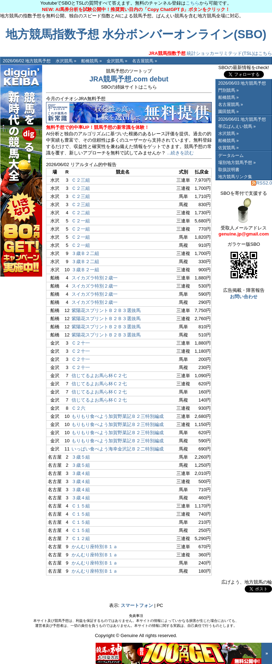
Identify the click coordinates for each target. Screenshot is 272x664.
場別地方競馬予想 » (237, 162)
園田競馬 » (228, 111)
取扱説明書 (228, 169)
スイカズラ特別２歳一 (95, 277)
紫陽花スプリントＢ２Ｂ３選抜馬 (106, 310)
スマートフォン (137, 605)
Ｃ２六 (78, 408)
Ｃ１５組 (81, 506)
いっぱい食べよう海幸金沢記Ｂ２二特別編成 (118, 449)
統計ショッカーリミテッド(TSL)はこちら (210, 53)
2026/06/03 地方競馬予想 (242, 83)
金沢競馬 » (117, 60)
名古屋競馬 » (144, 60)
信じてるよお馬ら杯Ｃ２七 (99, 375)
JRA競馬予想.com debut (128, 79)
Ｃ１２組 (81, 538)
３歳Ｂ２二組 (85, 253)
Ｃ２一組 (81, 220)
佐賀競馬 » (228, 147)
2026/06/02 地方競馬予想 (27, 60)
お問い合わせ (243, 296)
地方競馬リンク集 (235, 176)
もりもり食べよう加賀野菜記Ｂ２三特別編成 (118, 416)
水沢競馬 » (66, 60)
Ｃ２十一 (81, 343)
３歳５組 (81, 457)
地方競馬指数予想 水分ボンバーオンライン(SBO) (136, 34)
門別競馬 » (228, 90)
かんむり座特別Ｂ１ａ (95, 546)
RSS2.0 (261, 183)
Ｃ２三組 (81, 180)
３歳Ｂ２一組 (85, 269)
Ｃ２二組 (81, 212)
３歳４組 (81, 473)
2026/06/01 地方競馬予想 (242, 119)
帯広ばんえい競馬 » (237, 126)
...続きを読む (180, 152)
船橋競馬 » (91, 60)
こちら (192, 3)
